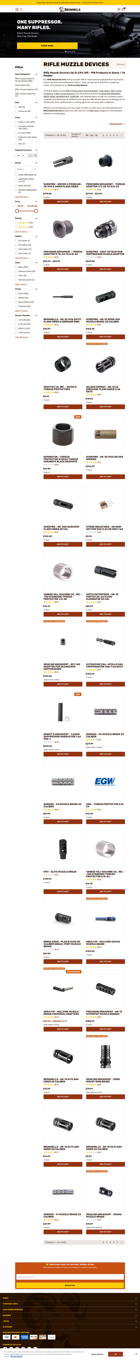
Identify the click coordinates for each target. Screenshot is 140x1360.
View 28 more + (22, 337)
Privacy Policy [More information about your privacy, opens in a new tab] (16, 1356)
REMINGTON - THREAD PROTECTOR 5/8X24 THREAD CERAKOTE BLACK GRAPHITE (61, 459)
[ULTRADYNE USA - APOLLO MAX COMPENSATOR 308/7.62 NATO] (105, 641)
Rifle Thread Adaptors (65, 94)
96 (96, 135)
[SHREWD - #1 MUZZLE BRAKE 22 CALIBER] (63, 1191)
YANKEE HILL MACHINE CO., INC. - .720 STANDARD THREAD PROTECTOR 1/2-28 (63, 596)
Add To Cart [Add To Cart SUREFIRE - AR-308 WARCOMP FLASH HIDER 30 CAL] (63, 544)
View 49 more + (22, 197)
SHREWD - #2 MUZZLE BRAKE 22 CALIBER (105, 735)
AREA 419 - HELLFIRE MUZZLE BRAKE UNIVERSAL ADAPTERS (61, 1012)
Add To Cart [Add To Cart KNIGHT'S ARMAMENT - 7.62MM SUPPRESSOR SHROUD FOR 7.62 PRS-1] (63, 754)
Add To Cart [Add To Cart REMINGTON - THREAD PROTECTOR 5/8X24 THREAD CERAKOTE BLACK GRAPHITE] (63, 477)
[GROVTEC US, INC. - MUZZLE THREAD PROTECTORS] (63, 364)
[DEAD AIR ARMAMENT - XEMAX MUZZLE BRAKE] (105, 1191)
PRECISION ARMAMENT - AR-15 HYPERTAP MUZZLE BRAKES (104, 1012)
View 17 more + (21, 311)
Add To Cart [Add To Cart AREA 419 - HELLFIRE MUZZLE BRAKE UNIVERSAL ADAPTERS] (63, 1029)
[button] (17, 9)
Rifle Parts (94, 111)
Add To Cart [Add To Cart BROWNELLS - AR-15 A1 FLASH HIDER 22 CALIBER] (63, 1097)
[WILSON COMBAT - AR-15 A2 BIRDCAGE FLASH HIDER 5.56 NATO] (105, 364)
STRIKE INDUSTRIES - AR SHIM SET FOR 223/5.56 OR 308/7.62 (104, 528)
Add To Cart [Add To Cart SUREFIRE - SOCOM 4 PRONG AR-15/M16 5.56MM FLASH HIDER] (63, 202)
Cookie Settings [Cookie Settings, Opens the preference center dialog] (97, 1354)
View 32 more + (22, 258)
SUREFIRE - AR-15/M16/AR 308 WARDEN (104, 458)
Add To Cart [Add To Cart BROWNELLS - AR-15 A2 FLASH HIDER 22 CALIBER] (105, 1164)
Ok (116, 1354)
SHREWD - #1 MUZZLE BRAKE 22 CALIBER (62, 1215)
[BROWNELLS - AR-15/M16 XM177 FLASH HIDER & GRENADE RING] (63, 296)
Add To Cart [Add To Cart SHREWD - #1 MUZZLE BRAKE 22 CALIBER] (63, 1232)
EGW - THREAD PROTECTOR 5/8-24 (105, 805)
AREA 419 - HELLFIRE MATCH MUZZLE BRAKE (103, 942)
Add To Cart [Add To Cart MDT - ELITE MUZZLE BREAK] (63, 892)
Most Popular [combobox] (116, 124)
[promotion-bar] (70, 2)
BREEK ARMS (49, 96)
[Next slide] (136, 35)
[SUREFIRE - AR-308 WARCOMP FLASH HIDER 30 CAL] (63, 504)
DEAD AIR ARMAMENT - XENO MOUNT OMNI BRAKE (103, 1080)
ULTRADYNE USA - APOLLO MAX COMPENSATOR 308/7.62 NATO (104, 665)
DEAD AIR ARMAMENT (111, 94)
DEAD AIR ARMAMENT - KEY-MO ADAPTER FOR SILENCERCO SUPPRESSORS (62, 666)
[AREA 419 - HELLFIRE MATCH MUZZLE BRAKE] (105, 919)
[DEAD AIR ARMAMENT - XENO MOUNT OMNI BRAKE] (105, 1056)
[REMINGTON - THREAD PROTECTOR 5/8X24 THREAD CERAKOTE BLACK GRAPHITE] (63, 434)
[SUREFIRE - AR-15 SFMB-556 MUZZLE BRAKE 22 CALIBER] (105, 296)
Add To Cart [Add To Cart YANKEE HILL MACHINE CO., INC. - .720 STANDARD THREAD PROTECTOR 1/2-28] (63, 614)
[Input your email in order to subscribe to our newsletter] (70, 1277)
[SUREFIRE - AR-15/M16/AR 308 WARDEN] (105, 434)
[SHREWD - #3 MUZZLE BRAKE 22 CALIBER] (63, 781)
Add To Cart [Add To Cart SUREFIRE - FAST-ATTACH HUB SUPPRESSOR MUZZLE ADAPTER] (105, 269)
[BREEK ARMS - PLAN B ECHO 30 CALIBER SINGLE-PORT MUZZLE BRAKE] (63, 919)
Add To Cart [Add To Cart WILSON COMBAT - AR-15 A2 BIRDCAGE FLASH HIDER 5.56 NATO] (105, 407)
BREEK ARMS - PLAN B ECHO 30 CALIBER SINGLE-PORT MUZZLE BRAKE (62, 944)
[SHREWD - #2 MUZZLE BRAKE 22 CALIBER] (105, 711)
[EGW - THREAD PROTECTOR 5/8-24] (105, 781)
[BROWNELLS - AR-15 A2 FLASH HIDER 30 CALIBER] (63, 1124)
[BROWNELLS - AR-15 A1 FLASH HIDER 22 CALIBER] (63, 1056)
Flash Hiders (104, 91)
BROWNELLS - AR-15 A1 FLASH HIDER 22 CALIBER (61, 1080)
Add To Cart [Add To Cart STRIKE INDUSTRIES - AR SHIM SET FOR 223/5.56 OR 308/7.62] (105, 544)
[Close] (136, 1354)
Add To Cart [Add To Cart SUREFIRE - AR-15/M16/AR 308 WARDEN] (105, 477)
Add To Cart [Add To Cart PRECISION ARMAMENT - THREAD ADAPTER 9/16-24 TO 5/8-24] (63, 269)
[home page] (70, 9)
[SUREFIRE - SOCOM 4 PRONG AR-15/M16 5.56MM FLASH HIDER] (63, 161)
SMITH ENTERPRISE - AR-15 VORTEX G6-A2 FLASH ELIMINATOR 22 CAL (102, 596)
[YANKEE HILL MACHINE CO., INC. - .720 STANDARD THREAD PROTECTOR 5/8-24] (105, 849)
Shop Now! (47, 45)
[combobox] (20, 155)
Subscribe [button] (70, 1285)
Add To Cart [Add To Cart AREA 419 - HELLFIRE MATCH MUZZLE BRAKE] (105, 962)
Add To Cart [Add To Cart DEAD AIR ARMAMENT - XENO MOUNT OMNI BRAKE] (105, 1097)
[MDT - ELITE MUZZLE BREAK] (63, 849)
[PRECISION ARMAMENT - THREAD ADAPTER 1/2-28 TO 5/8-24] (105, 161)
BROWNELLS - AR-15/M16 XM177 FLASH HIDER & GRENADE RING (62, 320)
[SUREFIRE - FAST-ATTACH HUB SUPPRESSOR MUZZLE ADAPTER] (105, 229)
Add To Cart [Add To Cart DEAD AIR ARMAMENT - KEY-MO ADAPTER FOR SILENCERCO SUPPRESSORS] (63, 684)
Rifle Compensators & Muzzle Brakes (82, 91)
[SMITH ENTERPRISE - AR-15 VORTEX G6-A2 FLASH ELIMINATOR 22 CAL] (105, 571)
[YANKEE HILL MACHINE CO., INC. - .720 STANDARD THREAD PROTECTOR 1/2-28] (63, 571)
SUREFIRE (74, 96)
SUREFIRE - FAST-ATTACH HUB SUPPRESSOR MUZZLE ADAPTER (105, 253)
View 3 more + (21, 231)
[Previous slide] (4, 35)
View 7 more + (21, 284)
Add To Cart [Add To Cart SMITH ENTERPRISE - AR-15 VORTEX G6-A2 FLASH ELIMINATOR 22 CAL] (105, 614)
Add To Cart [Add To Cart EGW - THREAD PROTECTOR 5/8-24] (105, 822)
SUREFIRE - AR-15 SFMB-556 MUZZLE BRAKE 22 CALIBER (103, 320)
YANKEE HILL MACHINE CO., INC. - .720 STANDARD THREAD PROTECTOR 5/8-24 (105, 874)
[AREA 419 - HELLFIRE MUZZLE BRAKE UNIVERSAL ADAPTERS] (63, 989)
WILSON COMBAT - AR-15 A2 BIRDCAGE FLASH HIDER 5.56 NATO (103, 389)
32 (87, 135)
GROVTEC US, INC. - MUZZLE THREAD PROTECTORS (60, 388)
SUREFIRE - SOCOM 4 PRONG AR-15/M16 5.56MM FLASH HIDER (63, 185)
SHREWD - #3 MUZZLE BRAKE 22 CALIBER (62, 805)
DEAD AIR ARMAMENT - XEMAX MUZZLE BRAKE (104, 1215)
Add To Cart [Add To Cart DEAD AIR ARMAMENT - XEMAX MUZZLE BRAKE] (105, 1232)
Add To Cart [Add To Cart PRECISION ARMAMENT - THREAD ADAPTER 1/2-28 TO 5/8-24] (105, 202)
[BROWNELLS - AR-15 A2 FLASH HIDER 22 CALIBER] (105, 1124)
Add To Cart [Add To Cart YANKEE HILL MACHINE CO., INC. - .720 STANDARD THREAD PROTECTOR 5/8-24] (105, 892)
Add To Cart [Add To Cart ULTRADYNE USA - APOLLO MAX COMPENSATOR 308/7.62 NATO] (105, 684)
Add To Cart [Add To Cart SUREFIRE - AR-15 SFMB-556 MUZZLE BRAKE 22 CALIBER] (105, 337)
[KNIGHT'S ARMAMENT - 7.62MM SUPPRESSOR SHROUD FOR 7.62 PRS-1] (63, 711)
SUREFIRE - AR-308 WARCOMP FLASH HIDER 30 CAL (61, 528)
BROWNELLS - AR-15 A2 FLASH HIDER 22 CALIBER (104, 1148)
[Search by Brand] (26, 169)
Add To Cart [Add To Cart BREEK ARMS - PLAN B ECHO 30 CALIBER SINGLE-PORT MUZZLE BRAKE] (63, 962)
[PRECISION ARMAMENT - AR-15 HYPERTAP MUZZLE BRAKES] (105, 989)
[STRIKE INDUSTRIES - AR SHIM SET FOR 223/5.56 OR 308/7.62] (105, 504)
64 (92, 135)
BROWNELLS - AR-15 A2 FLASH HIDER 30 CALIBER (61, 1148)
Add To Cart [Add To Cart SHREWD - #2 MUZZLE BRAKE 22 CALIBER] (105, 754)
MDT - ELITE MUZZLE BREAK (60, 872)
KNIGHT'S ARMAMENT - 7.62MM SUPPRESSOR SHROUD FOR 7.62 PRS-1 (62, 736)
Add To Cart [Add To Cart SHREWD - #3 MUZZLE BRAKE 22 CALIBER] (63, 822)
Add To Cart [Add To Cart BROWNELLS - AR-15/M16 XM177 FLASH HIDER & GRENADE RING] (63, 337)
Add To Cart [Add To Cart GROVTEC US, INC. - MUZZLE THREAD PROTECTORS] (63, 407)
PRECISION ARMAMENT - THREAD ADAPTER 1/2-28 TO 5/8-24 (105, 185)
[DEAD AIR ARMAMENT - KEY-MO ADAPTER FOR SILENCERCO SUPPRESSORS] (63, 641)
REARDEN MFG (62, 96)
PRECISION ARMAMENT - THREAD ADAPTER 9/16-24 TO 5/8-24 (63, 253)
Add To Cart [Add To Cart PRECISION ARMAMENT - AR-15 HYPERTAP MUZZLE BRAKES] (105, 1029)
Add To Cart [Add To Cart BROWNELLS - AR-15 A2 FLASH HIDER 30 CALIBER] (63, 1164)
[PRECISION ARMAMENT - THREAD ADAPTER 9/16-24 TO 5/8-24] (63, 229)
